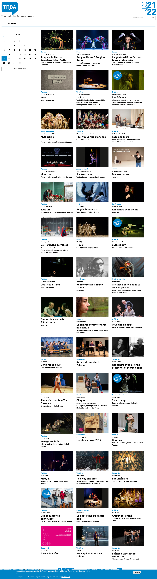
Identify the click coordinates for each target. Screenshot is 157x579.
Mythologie (47, 137)
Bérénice (117, 440)
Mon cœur (47, 174)
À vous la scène (50, 553)
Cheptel (81, 400)
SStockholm (119, 245)
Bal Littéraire (120, 479)
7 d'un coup (118, 400)
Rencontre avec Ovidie (125, 209)
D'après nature (121, 174)
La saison (12, 23)
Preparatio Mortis (51, 57)
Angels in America (87, 209)
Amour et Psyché (122, 516)
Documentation (20, 69)
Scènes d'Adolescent (124, 554)
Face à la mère (120, 137)
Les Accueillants (51, 285)
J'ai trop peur (84, 174)
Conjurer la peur (51, 365)
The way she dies (86, 479)
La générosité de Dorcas (126, 57)
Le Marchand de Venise (54, 245)
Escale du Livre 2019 (88, 440)
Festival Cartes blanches (91, 137)
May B (80, 245)
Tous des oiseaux (122, 325)
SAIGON (45, 209)
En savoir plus (65, 577)
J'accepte (137, 572)
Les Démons (119, 97)
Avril (18, 34)
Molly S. (45, 479)
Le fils (80, 97)
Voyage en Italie (50, 441)
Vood (43, 97)
